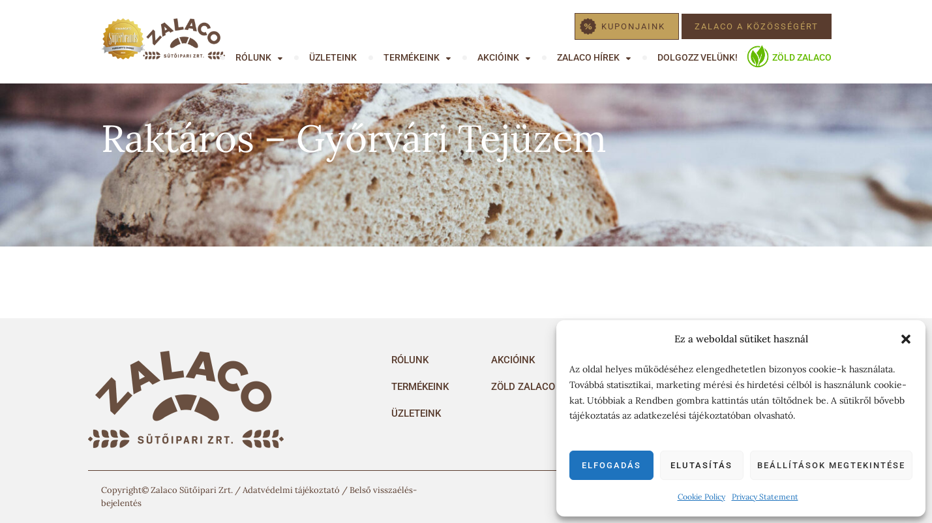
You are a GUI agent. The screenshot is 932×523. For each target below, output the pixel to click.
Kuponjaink (633, 26)
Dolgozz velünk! (697, 57)
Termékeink (411, 57)
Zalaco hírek (588, 57)
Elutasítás (701, 465)
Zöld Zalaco (802, 57)
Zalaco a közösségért (757, 26)
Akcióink (498, 57)
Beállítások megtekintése (831, 465)
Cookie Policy (701, 496)
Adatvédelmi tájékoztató (291, 490)
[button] (905, 339)
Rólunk (253, 57)
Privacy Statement (765, 496)
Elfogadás (611, 465)
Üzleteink (333, 57)
